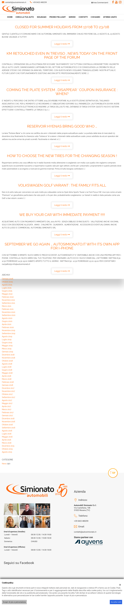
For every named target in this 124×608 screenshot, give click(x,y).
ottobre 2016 (7, 425)
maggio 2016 (7, 437)
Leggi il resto (62, 44)
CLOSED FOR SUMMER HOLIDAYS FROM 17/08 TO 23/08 (62, 27)
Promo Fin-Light (57, 17)
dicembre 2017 (8, 388)
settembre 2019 (8, 333)
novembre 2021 (8, 300)
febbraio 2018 (8, 382)
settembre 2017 (8, 397)
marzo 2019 (6, 349)
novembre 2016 (8, 422)
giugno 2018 (7, 370)
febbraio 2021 (7, 309)
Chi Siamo (95, 17)
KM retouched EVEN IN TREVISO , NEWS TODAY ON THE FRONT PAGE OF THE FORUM (62, 55)
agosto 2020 (7, 318)
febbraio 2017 (7, 412)
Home (9, 17)
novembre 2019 (8, 330)
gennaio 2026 (7, 279)
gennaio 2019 (7, 352)
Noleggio (41, 17)
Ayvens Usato (110, 17)
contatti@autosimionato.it (15, 2)
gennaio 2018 (7, 385)
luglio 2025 (6, 288)
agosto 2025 (7, 285)
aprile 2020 (6, 324)
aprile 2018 (6, 376)
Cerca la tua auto (25, 17)
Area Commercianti (99, 3)
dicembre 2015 (8, 446)
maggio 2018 (7, 373)
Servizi (72, 17)
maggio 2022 (7, 294)
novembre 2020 (8, 312)
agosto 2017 (7, 400)
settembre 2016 (8, 428)
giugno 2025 (7, 291)
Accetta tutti (116, 602)
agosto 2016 (7, 431)
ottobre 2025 (7, 282)
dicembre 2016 (8, 419)
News (4, 464)
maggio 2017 (7, 403)
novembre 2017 (8, 391)
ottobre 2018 (7, 361)
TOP (112, 472)
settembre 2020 (8, 315)
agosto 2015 (7, 452)
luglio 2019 (6, 340)
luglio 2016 (6, 434)
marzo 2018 (6, 379)
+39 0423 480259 (40, 2)
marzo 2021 (6, 306)
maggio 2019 (7, 346)
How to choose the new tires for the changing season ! (62, 156)
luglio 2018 (6, 367)
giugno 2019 (7, 343)
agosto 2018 (7, 364)
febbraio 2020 (8, 327)
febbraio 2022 (8, 297)
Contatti (83, 17)
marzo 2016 (6, 443)
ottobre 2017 (7, 394)
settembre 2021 (8, 303)
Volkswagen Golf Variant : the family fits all (62, 185)
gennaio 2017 (7, 415)
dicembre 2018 (8, 355)
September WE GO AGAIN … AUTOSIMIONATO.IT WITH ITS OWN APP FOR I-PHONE (62, 246)
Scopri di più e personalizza (14, 602)
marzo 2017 (6, 409)
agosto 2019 (7, 336)
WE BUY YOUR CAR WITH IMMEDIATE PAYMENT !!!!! (62, 215)
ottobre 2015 (7, 449)
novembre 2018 (8, 358)
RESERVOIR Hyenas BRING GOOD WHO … (62, 126)
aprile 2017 (6, 406)
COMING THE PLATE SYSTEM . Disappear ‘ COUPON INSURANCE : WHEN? (62, 92)
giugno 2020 (7, 321)
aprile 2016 (6, 440)
